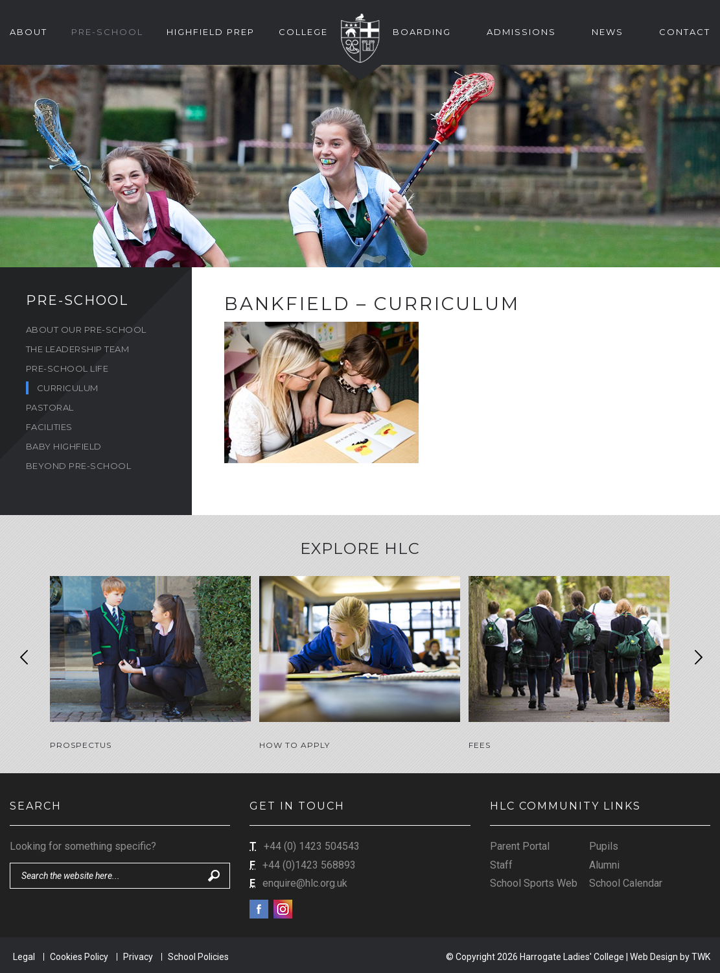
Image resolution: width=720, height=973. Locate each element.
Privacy (138, 955)
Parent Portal (520, 844)
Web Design (654, 955)
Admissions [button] (521, 32)
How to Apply (294, 745)
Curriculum (68, 388)
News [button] (607, 32)
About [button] (28, 32)
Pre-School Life (67, 368)
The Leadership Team (78, 349)
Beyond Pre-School (79, 466)
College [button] (303, 32)
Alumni (604, 863)
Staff (501, 863)
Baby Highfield (64, 446)
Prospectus (80, 745)
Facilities (49, 427)
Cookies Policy (79, 955)
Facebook (259, 907)
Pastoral (50, 407)
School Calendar (625, 881)
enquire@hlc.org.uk (304, 881)
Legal (24, 955)
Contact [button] (684, 32)
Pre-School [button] (107, 32)
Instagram (282, 907)
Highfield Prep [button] (211, 32)
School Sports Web (533, 881)
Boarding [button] (422, 32)
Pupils (603, 844)
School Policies (198, 955)
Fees (480, 745)
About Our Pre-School (86, 329)
